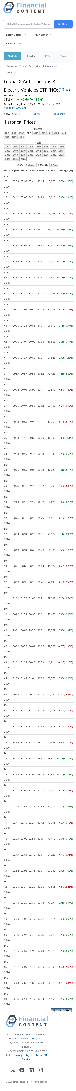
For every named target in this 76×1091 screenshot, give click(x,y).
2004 (38, 146)
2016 (7, 154)
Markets (12, 55)
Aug (56, 132)
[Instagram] (40, 1070)
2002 (23, 146)
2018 (23, 154)
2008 (7, 150)
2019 (30, 154)
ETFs (47, 55)
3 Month (43, 164)
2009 (15, 150)
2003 (30, 146)
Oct (7, 136)
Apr (29, 132)
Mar (21, 132)
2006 (53, 146)
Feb (14, 132)
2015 (61, 150)
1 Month (30, 164)
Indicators (11, 43)
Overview (12, 66)
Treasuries (12, 72)
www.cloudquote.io (33, 1038)
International (50, 66)
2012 (38, 150)
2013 (46, 150)
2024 (7, 158)
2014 (53, 150)
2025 (15, 158)
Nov (14, 136)
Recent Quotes (13, 34)
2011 (30, 150)
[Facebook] (22, 1070)
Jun (43, 132)
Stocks (31, 55)
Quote (16, 114)
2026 (23, 158)
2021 (46, 154)
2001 (15, 146)
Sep (64, 132)
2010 (23, 150)
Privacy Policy (22, 1055)
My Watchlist (41, 34)
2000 (7, 146)
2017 (15, 154)
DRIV (63, 89)
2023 (61, 154)
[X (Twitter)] (13, 1070)
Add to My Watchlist (15, 107)
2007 (61, 146)
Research (59, 114)
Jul (49, 132)
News (23, 66)
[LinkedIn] (31, 1070)
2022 (53, 154)
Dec (21, 136)
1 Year (54, 164)
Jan (7, 132)
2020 (38, 154)
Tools (63, 55)
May (36, 132)
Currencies (34, 66)
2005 (46, 146)
